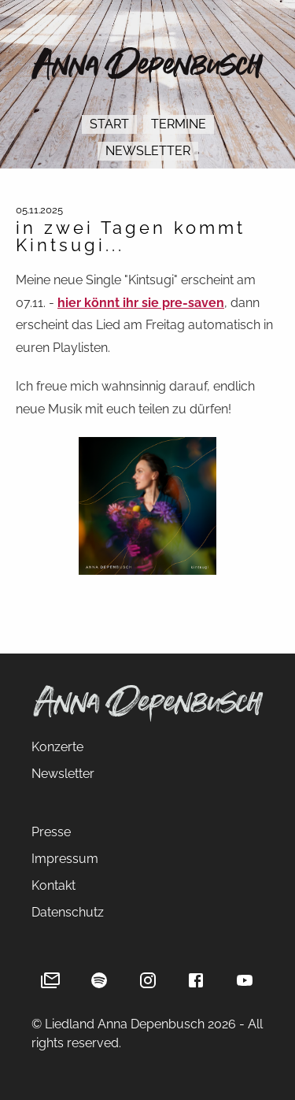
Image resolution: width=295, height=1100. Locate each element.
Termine (178, 124)
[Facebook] (196, 980)
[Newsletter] (50, 980)
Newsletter (147, 150)
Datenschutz (67, 912)
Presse (51, 831)
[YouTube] (245, 980)
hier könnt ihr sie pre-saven (140, 302)
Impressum (64, 858)
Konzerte (57, 746)
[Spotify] (99, 980)
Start (109, 124)
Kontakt (53, 885)
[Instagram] (148, 980)
